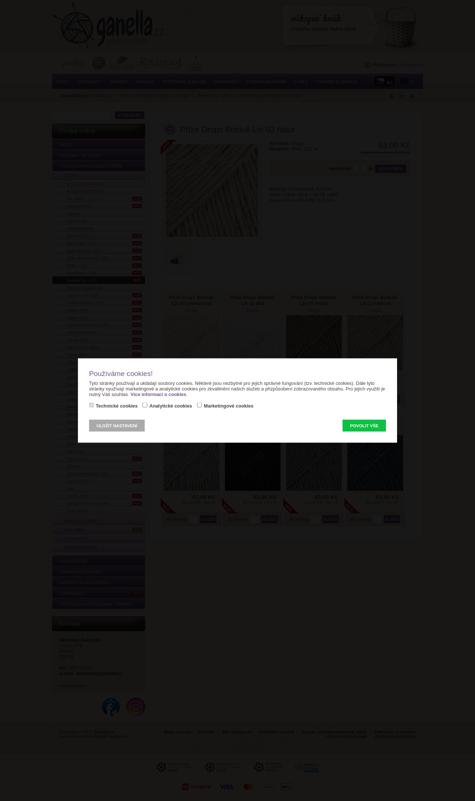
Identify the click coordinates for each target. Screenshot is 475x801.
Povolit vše (364, 426)
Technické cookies (117, 406)
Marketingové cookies (228, 406)
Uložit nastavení (116, 426)
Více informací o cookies (158, 394)
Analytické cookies (170, 406)
